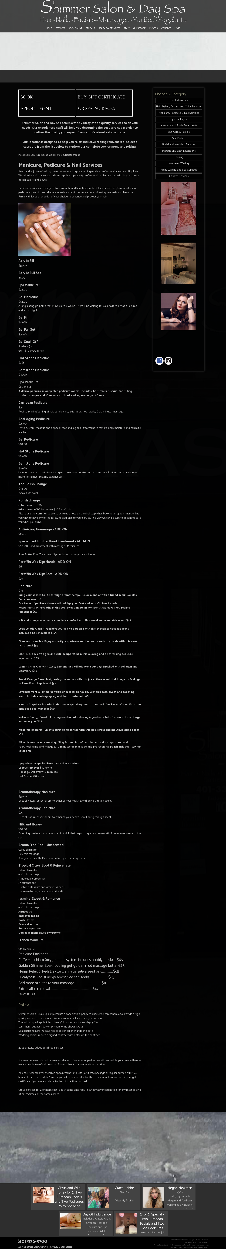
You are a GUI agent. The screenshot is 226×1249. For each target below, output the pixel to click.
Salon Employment (189, 1247)
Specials (90, 28)
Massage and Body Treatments (178, 125)
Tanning (178, 157)
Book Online (75, 28)
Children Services (179, 176)
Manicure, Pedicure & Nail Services (178, 113)
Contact (166, 28)
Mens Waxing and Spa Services (179, 169)
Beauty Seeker (203, 1247)
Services (60, 28)
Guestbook (139, 28)
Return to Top (26, 994)
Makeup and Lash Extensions (179, 150)
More (177, 28)
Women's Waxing (179, 163)
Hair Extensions (179, 100)
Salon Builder (174, 1247)
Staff (127, 28)
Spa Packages (179, 119)
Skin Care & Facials (179, 132)
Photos (153, 28)
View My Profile (124, 1200)
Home (49, 28)
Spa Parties (178, 138)
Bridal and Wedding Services (178, 144)
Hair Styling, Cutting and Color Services (178, 106)
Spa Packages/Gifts (109, 28)
